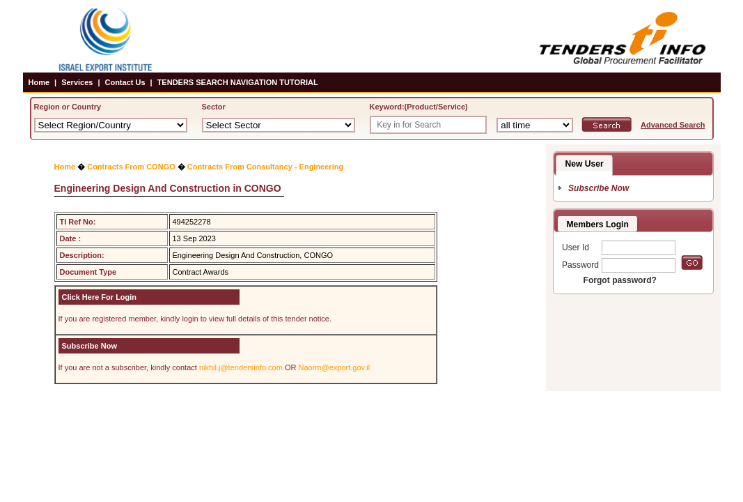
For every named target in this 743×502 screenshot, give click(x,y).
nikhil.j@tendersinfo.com (241, 367)
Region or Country (68, 106)
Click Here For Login (99, 297)
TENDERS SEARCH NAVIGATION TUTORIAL (237, 82)
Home (39, 82)
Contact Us (124, 82)
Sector (214, 106)
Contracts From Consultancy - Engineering (265, 166)
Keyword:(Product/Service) (419, 106)
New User (584, 164)
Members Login (598, 224)
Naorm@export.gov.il (334, 367)
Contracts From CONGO (131, 166)
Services (77, 82)
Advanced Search (673, 125)
